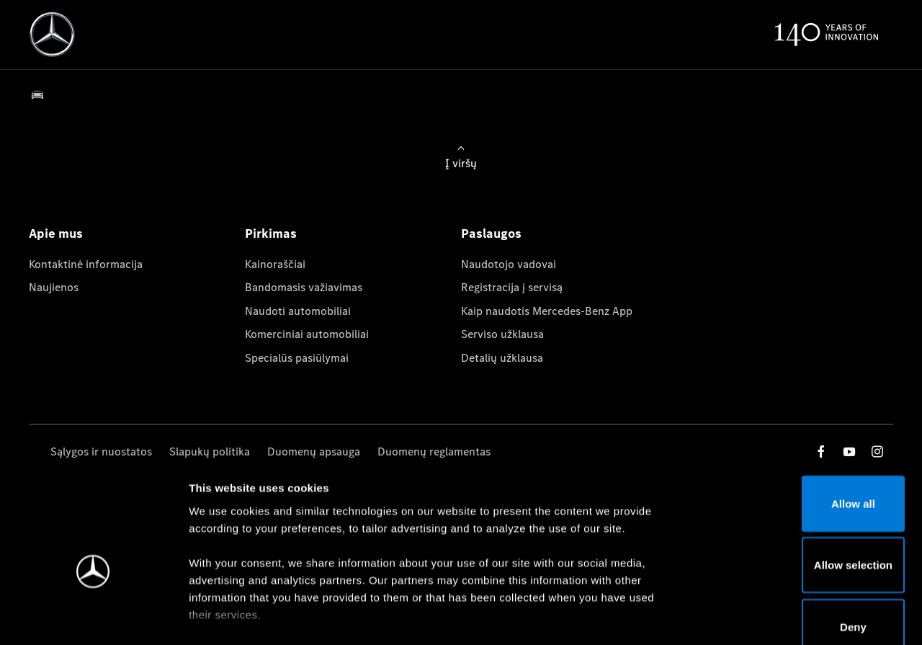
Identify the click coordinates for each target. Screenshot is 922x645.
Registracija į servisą (512, 287)
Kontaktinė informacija (86, 264)
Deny (802, 543)
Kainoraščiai (275, 264)
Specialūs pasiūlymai (297, 357)
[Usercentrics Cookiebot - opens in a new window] (93, 617)
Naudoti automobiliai (298, 311)
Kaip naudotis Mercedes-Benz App (546, 311)
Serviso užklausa (502, 334)
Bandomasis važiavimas (303, 287)
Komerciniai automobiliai (307, 334)
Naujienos (54, 287)
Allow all (802, 420)
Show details (755, 616)
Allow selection (801, 482)
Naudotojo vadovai (508, 264)
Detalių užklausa (502, 357)
